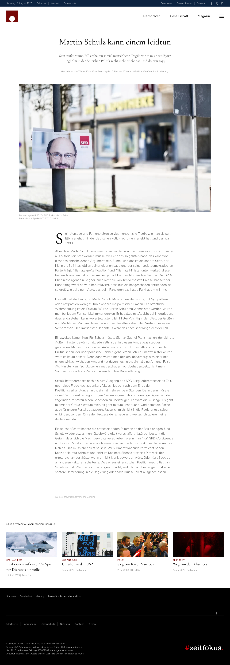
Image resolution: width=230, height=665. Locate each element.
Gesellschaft (179, 16)
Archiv (92, 624)
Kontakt (55, 3)
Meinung (164, 71)
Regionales (166, 3)
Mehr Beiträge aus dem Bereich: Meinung (30, 524)
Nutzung (65, 624)
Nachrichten (151, 16)
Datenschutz (70, 3)
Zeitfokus (41, 3)
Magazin (204, 16)
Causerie (201, 3)
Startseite (12, 624)
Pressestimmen (184, 3)
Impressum (29, 624)
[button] (221, 16)
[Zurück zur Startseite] (12, 16)
